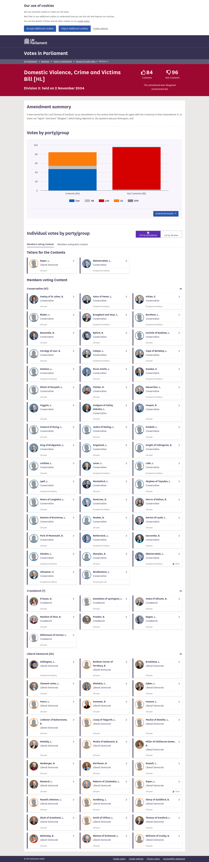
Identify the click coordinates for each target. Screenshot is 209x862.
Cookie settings (100, 28)
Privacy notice (153, 859)
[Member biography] (51, 265)
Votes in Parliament (46, 53)
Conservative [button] (104, 289)
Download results (164, 213)
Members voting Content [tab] (40, 244)
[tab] (40, 244)
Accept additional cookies (40, 28)
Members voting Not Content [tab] (72, 244)
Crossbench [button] (104, 591)
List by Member (171, 235)
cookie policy (84, 21)
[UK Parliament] (36, 41)
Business (45, 61)
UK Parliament (30, 61)
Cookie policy (119, 859)
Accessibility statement (174, 859)
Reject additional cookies (75, 28)
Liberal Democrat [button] (104, 654)
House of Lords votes (86, 61)
